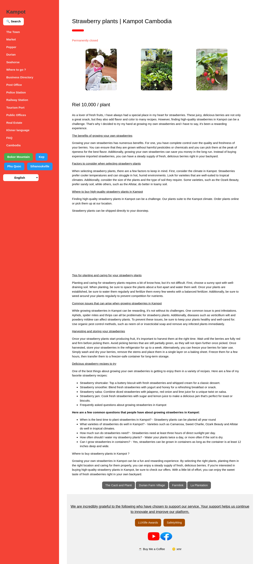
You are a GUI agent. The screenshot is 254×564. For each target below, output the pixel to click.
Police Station (16, 92)
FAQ (9, 137)
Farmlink (178, 485)
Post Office (14, 84)
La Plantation (199, 485)
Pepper (11, 47)
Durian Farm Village (152, 485)
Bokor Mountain (18, 156)
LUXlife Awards (148, 522)
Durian (11, 54)
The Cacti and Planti (118, 485)
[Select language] (21, 177)
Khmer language (18, 130)
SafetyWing (174, 522)
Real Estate (14, 122)
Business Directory (19, 77)
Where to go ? (16, 69)
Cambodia (13, 145)
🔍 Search (13, 21)
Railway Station (17, 100)
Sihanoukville (39, 166)
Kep (41, 156)
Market (11, 39)
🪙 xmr (176, 549)
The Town (13, 32)
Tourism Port (15, 107)
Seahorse (13, 62)
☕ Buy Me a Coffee (152, 549)
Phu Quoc (14, 166)
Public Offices (16, 115)
